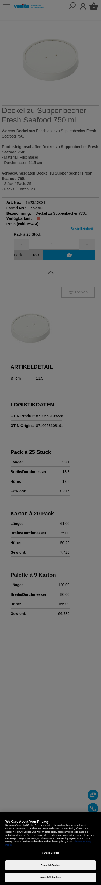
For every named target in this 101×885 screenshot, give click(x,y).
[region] (50, 848)
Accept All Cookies (50, 877)
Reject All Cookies (50, 865)
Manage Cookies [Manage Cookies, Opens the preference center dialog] (50, 853)
